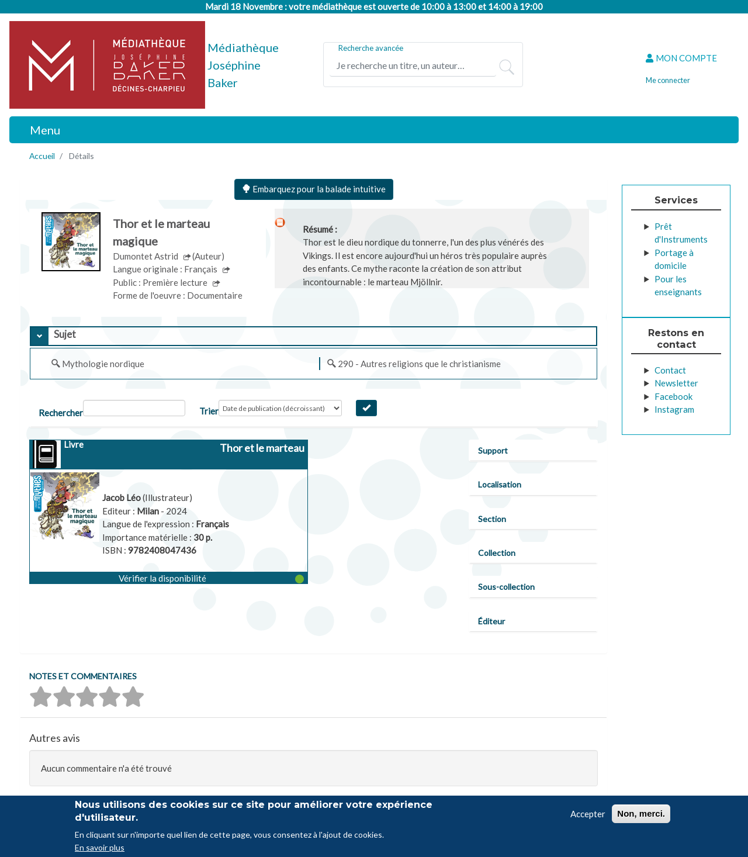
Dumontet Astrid (146, 256)
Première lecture (176, 282)
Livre (74, 444)
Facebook (673, 396)
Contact (670, 370)
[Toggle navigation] (38, 129)
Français (201, 269)
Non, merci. (641, 813)
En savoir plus (99, 847)
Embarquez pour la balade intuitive (314, 189)
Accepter (587, 813)
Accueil (42, 156)
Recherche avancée (370, 48)
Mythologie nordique (103, 363)
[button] (168, 577)
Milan (149, 511)
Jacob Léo (122, 497)
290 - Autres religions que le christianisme (419, 363)
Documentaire (215, 295)
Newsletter (676, 383)
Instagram (674, 409)
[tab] (313, 336)
